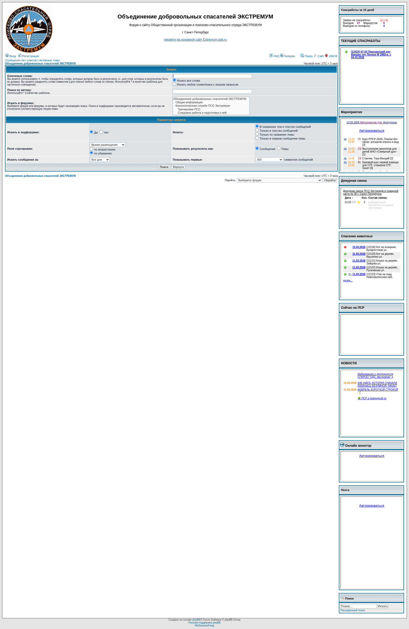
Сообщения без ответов (21, 60)
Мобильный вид (204, 625)
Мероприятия (351, 112)
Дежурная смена (354, 181)
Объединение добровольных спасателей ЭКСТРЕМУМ (40, 63)
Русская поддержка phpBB (204, 622)
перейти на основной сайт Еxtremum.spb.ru (195, 39)
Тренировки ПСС (211, 109)
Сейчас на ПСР (352, 308)
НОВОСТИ (349, 363)
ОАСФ (331, 56)
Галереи (287, 56)
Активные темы (49, 60)
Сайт (319, 56)
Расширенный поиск (352, 610)
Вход (10, 56)
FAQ (274, 56)
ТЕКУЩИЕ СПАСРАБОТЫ (360, 41)
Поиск (306, 56)
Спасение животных (357, 236)
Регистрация (28, 56)
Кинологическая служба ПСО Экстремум (211, 105)
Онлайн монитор (358, 445)
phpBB (196, 619)
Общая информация (211, 102)
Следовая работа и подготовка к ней (211, 112)
